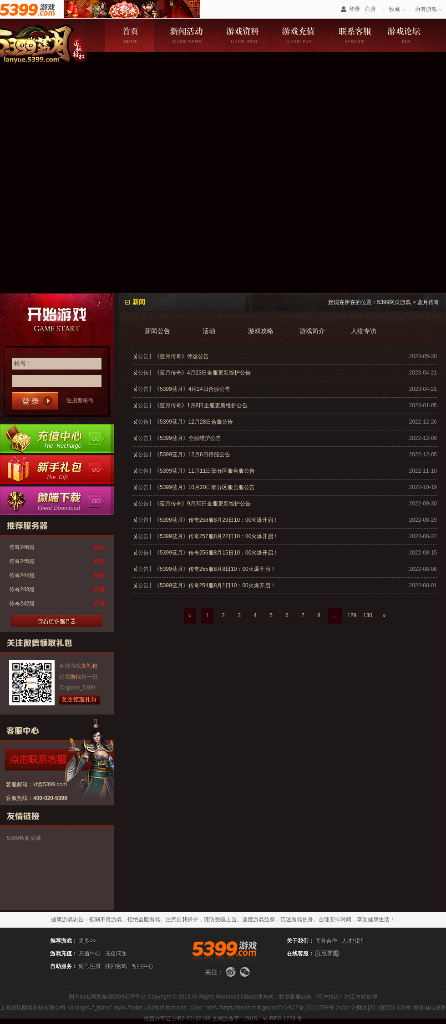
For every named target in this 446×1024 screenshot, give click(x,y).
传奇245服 (22, 561)
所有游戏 (426, 9)
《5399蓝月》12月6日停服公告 (192, 454)
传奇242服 (22, 603)
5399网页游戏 (394, 302)
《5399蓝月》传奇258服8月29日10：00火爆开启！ (216, 520)
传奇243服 (22, 589)
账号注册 (90, 966)
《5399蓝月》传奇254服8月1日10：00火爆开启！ (215, 585)
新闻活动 (186, 35)
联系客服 (355, 35)
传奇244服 (22, 575)
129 (351, 615)
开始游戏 (57, 318)
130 (367, 615)
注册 (370, 9)
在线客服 (327, 953)
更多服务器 (56, 621)
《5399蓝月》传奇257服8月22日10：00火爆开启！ (216, 536)
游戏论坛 (411, 35)
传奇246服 (22, 547)
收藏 (394, 9)
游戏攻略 (261, 331)
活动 (209, 331)
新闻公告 (157, 331)
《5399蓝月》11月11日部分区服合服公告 (204, 471)
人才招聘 (353, 941)
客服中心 (142, 966)
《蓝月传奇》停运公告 (181, 356)
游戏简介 (312, 331)
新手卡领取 (57, 469)
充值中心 (57, 438)
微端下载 (57, 500)
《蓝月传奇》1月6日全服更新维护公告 (201, 405)
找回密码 (116, 966)
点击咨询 (52, 759)
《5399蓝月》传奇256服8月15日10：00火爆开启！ (216, 552)
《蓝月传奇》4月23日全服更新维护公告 (202, 373)
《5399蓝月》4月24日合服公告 (192, 389)
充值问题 (116, 953)
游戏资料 (242, 35)
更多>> (87, 941)
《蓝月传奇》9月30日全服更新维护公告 (202, 503)
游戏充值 (299, 35)
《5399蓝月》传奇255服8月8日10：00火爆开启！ (215, 569)
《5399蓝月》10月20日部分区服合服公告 (204, 487)
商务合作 (326, 941)
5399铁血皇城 (24, 838)
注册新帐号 (80, 400)
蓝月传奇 (428, 302)
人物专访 (363, 331)
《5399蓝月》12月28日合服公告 (193, 422)
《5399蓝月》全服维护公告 (187, 438)
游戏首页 (129, 35)
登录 (354, 9)
